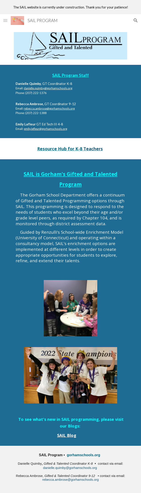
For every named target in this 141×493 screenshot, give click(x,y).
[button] (5, 20)
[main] (70, 101)
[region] (70, 7)
